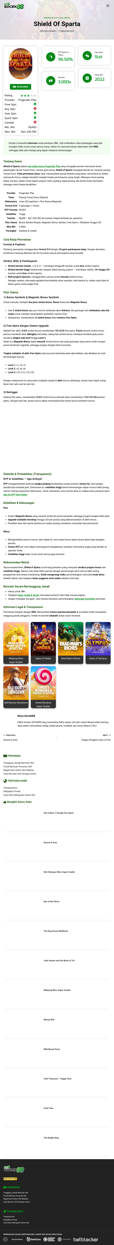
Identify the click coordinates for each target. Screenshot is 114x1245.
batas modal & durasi (28, 595)
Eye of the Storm (51, 901)
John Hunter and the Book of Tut (59, 960)
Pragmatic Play (51, 18)
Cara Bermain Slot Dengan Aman (19, 773)
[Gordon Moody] (49, 1239)
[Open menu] (108, 5)
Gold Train (48, 1108)
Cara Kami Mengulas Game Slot (19, 795)
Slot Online (65, 18)
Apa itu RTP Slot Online (15, 494)
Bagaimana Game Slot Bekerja (18, 770)
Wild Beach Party (52, 1049)
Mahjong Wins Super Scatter (57, 990)
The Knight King (51, 1137)
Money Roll (49, 1019)
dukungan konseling (84, 598)
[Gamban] (64, 1239)
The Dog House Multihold (56, 931)
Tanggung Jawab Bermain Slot (18, 763)
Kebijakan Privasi (12, 791)
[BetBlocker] (86, 1239)
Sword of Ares (29, 737)
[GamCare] (34, 1239)
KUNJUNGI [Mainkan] (20, 87)
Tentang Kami (10, 787)
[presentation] (21, 819)
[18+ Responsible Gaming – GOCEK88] (5, 1239)
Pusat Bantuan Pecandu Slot (17, 766)
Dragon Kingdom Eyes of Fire (85, 737)
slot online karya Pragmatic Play (44, 166)
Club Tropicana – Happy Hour (58, 1078)
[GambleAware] (17, 1239)
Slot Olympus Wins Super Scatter (59, 872)
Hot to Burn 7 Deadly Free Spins (59, 813)
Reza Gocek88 (50, 31)
